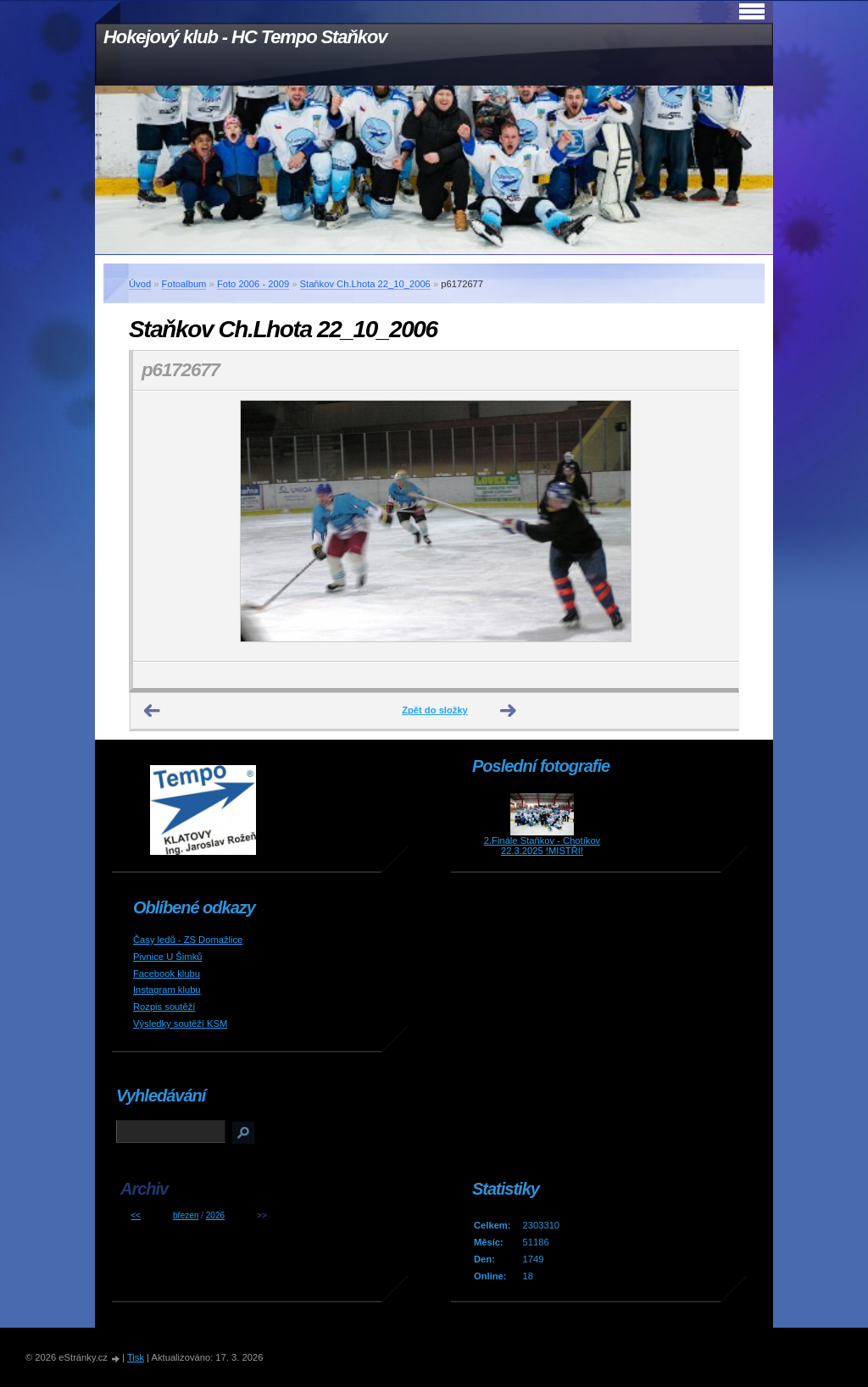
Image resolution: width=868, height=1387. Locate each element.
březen (186, 1215)
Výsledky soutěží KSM (180, 1023)
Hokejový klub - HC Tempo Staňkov (245, 36)
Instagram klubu (167, 990)
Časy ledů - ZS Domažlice (187, 940)
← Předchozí (152, 711)
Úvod (140, 284)
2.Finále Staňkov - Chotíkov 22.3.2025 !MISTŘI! (542, 845)
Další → (508, 711)
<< (136, 1215)
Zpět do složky (435, 710)
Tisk (135, 1357)
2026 (215, 1215)
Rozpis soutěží (164, 1006)
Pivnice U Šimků (167, 956)
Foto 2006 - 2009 (253, 284)
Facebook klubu (166, 973)
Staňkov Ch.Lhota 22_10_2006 (365, 284)
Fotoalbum (184, 284)
